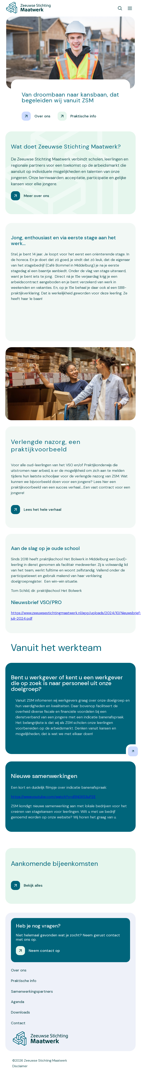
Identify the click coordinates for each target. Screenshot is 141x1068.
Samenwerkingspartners (32, 991)
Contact (18, 1023)
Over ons (18, 970)
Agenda (17, 1001)
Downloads (20, 1012)
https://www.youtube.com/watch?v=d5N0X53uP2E (53, 796)
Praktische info (23, 980)
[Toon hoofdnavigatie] (130, 8)
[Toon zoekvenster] (120, 8)
